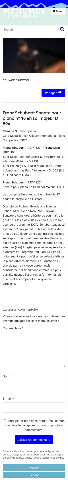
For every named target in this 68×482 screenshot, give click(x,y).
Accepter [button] (34, 467)
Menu (58, 11)
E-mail (8, 398)
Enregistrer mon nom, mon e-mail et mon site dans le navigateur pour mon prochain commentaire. (35, 425)
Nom (7, 376)
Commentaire (13, 328)
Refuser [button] (34, 474)
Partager (53, 92)
